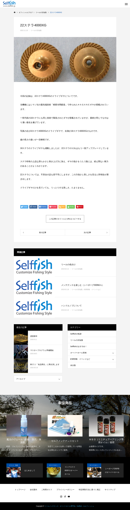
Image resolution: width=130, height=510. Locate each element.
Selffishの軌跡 (76, 334)
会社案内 (33, 490)
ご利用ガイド (46, 490)
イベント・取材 (13, 465)
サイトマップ (110, 490)
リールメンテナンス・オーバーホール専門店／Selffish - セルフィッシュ (69, 506)
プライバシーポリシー (65, 490)
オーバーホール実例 (78, 353)
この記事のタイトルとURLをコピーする (65, 219)
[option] (23, 431)
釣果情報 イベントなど (92, 289)
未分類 (73, 365)
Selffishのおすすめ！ (78, 346)
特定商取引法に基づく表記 (89, 490)
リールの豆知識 (36, 30)
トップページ (20, 490)
